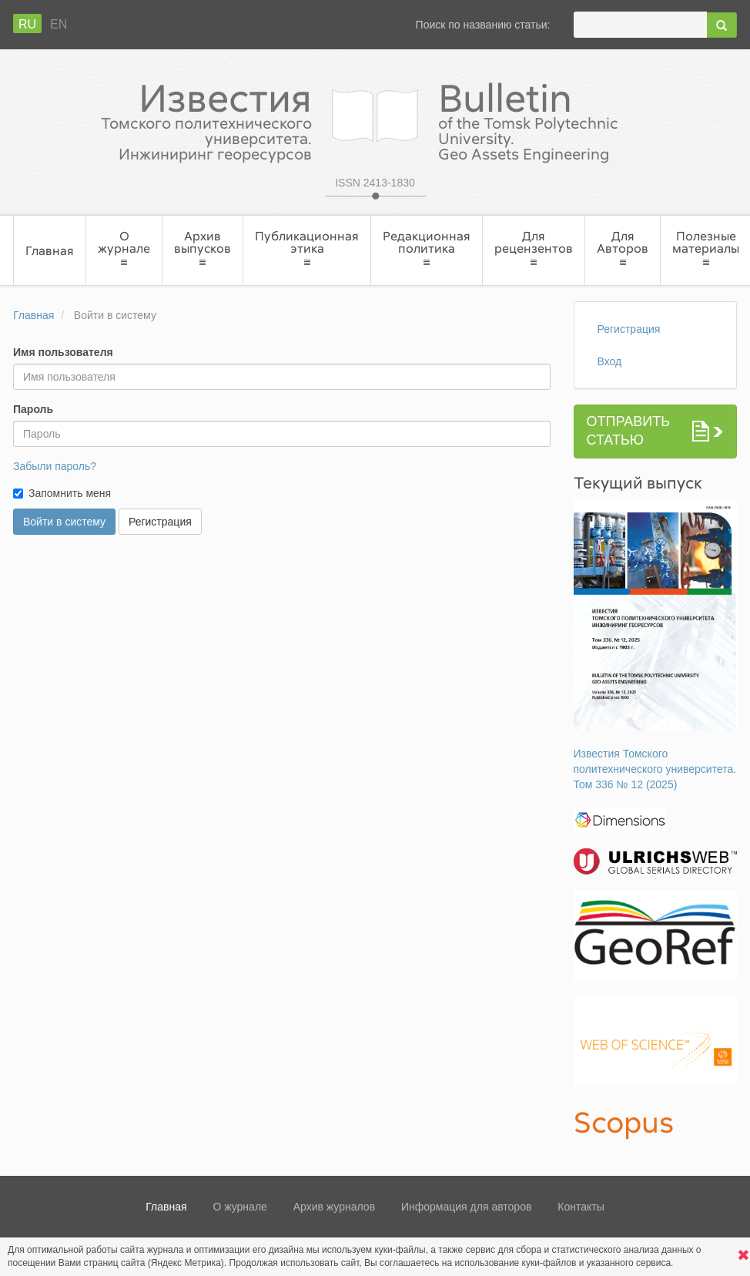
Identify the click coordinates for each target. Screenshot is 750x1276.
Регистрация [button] (160, 521)
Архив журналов (334, 1206)
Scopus (624, 1121)
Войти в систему (64, 521)
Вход (610, 361)
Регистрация (629, 329)
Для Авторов (622, 248)
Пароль (33, 409)
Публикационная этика (307, 248)
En (58, 24)
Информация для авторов (466, 1206)
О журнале (124, 248)
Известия (177, 119)
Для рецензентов (533, 248)
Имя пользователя (63, 352)
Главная (49, 250)
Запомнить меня (69, 493)
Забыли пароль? (54, 466)
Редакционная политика (426, 248)
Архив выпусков (202, 248)
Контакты (580, 1206)
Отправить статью (629, 431)
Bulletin (573, 119)
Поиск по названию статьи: (483, 24)
